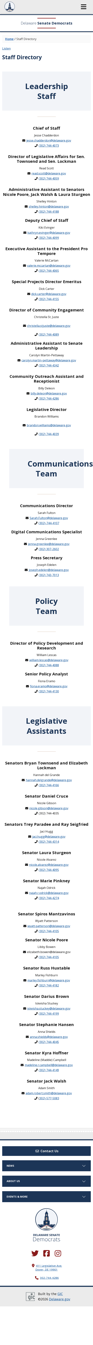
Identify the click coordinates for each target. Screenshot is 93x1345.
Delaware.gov (59, 1299)
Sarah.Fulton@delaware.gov (49, 518)
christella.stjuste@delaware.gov (48, 326)
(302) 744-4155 (49, 299)
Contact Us (46, 1151)
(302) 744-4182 (49, 985)
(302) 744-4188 (49, 212)
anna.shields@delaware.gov (49, 1037)
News (46, 1165)
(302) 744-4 (46, 842)
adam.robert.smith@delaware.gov (49, 1093)
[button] (84, 6)
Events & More (46, 1196)
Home (9, 39)
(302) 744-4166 (49, 785)
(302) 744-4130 (49, 691)
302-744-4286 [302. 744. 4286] (49, 1278)
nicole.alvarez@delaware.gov (49, 865)
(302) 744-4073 (49, 146)
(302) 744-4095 (49, 870)
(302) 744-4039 (49, 434)
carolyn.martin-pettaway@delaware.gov (49, 360)
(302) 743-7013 (49, 575)
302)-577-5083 (49, 1098)
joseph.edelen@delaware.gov (49, 570)
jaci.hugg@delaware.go (48, 837)
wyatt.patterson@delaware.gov (48, 926)
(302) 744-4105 (49, 931)
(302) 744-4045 (49, 1042)
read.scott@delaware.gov (48, 173)
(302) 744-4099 (49, 238)
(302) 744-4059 (49, 178)
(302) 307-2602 (49, 549)
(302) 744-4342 (49, 365)
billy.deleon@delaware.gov (49, 393)
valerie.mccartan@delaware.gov (48, 266)
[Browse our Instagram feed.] (58, 1253)
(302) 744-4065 (49, 271)
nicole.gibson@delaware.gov (48, 808)
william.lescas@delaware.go (48, 660)
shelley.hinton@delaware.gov (49, 206)
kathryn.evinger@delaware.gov (48, 233)
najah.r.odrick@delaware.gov (49, 893)
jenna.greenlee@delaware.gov (48, 544)
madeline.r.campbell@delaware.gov (49, 1065)
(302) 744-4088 (49, 665)
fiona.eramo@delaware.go (48, 686)
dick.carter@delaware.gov (48, 294)
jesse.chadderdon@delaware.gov (48, 140)
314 (56, 842)
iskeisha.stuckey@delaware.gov (48, 1008)
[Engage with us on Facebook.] (46, 1253)
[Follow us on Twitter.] (35, 1253)
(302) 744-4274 (49, 898)
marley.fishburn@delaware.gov (48, 980)
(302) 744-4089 (49, 335)
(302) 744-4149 (49, 1070)
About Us (46, 1181)
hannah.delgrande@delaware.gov (49, 780)
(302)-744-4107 (48, 523)
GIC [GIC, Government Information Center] (60, 1294)
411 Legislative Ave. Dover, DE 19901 (48, 1267)
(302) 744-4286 (49, 399)
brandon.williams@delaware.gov (49, 425)
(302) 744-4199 (49, 1014)
